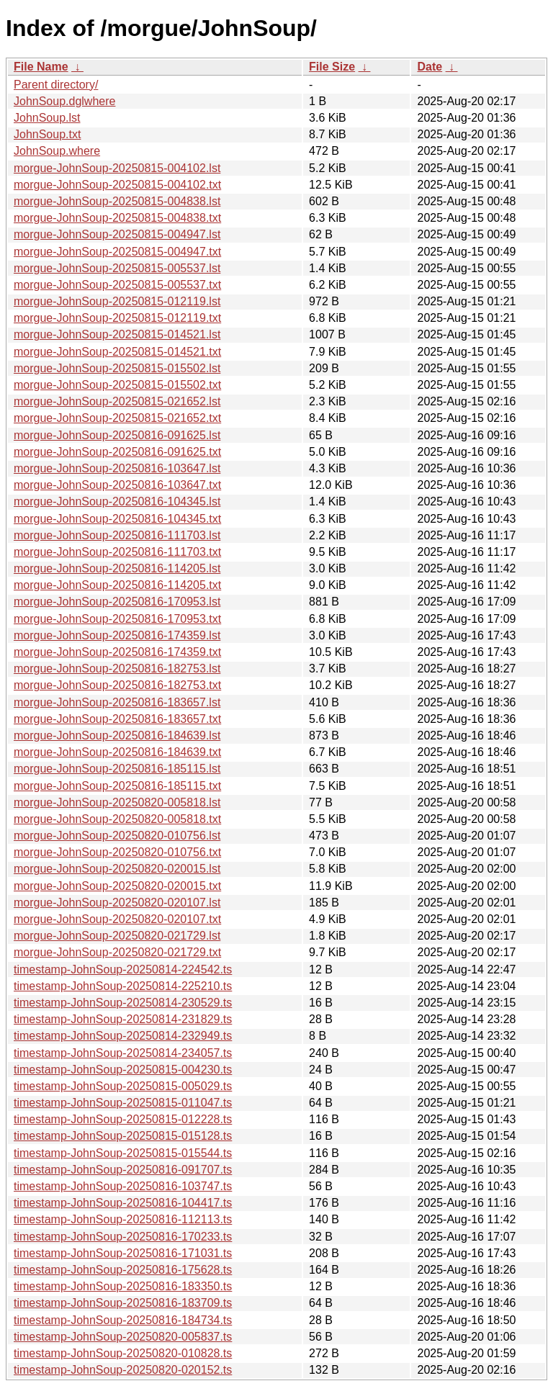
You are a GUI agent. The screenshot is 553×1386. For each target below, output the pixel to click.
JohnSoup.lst (47, 118)
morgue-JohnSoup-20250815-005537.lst (117, 268)
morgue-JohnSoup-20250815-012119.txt (117, 318)
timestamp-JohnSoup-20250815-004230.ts (123, 1069)
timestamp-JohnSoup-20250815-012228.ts (123, 1119)
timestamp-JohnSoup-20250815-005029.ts (123, 1086)
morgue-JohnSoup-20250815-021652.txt (117, 418)
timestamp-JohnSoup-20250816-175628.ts (123, 1270)
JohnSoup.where (57, 151)
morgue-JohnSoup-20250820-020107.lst (117, 902)
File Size (332, 66)
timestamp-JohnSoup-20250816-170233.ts (123, 1236)
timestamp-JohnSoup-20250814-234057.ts (123, 1053)
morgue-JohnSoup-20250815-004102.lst (117, 168)
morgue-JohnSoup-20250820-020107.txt (117, 919)
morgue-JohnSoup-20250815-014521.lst (117, 334)
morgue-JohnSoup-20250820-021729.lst (117, 936)
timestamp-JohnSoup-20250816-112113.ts (123, 1219)
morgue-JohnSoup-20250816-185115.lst (117, 768)
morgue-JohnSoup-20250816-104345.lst (117, 501)
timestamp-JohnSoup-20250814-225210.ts (123, 986)
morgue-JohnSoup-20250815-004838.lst (117, 201)
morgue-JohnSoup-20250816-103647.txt (117, 485)
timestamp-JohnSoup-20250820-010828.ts (123, 1353)
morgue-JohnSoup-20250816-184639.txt (117, 752)
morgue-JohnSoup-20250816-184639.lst (117, 735)
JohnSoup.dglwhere (64, 101)
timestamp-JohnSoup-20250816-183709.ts (123, 1303)
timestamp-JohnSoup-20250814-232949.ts (123, 1036)
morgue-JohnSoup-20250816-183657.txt (117, 719)
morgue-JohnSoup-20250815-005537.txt (117, 285)
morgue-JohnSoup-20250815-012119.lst (117, 301)
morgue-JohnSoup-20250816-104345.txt (117, 519)
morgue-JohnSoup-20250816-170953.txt (117, 619)
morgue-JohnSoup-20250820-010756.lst (117, 835)
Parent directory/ (56, 84)
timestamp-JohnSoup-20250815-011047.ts (123, 1103)
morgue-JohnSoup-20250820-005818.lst (117, 802)
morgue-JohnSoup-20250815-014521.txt (117, 352)
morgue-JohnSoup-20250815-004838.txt (117, 218)
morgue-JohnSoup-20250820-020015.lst (117, 869)
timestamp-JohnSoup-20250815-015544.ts (123, 1153)
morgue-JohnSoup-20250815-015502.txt (117, 385)
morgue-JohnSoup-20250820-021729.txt (117, 952)
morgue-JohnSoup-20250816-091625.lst (117, 435)
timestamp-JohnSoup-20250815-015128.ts (123, 1136)
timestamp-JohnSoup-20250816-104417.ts (123, 1203)
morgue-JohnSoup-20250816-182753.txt (117, 685)
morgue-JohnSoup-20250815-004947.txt (117, 252)
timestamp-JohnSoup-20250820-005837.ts (123, 1337)
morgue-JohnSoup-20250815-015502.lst (117, 368)
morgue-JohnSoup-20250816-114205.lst (117, 568)
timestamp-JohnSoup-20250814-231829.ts (123, 1019)
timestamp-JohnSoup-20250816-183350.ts (123, 1286)
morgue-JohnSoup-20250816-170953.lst (117, 601)
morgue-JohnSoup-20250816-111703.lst (117, 535)
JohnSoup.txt (47, 134)
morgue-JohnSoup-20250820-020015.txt (117, 886)
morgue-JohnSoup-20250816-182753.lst (117, 668)
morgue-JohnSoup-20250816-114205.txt (117, 585)
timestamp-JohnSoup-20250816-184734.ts (123, 1320)
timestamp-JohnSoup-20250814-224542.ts (123, 969)
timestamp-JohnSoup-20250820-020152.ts (123, 1370)
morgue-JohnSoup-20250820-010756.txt (117, 852)
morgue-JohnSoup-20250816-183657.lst (117, 702)
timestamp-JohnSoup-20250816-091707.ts (123, 1170)
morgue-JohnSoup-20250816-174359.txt (117, 652)
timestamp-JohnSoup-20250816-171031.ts (123, 1253)
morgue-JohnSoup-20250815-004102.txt (117, 185)
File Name (41, 66)
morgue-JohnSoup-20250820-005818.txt (117, 819)
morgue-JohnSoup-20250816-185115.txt (117, 786)
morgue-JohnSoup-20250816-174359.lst (117, 635)
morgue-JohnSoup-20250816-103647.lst (117, 468)
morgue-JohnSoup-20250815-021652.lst (117, 401)
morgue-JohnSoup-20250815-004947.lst (117, 234)
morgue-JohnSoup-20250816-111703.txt (117, 552)
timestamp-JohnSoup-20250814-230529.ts (123, 1002)
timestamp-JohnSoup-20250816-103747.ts (123, 1186)
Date (429, 66)
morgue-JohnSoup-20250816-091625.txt (117, 452)
